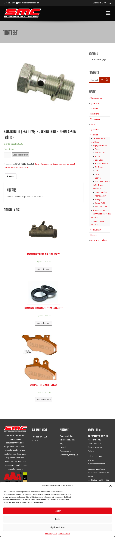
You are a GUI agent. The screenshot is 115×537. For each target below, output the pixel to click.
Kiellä (57, 519)
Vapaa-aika (95, 119)
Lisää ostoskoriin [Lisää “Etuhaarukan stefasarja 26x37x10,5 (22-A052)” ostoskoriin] (43, 323)
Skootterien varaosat (101, 210)
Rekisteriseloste (64, 533)
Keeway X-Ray (100, 196)
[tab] (10, 176)
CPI (96, 170)
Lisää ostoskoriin (20, 154)
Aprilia (97, 156)
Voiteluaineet (95, 230)
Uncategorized (96, 98)
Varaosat (94, 135)
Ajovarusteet (95, 129)
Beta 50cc (99, 160)
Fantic (97, 149)
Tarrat (92, 124)
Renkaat (93, 235)
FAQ (61, 443)
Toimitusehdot (66, 436)
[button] (110, 485)
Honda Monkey (101, 192)
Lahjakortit (94, 114)
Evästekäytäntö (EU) (69, 454)
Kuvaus (10, 176)
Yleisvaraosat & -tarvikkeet (16, 167)
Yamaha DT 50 (101, 206)
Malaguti (98, 199)
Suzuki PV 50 (100, 203)
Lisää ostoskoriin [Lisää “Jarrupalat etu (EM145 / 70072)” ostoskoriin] (43, 399)
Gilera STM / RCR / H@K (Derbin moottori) (101, 185)
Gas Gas (98, 178)
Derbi (37, 164)
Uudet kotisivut (40, 436)
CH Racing (99, 167)
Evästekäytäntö (51, 533)
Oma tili (63, 447)
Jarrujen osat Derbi (49, 164)
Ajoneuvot (94, 103)
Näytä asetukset (57, 527)
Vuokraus (94, 108)
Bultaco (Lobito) (101, 163)
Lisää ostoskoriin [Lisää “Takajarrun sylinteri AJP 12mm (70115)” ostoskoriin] (43, 269)
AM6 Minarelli (100, 152)
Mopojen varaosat (67, 164)
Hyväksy (57, 510)
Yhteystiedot (65, 451)
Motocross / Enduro (98, 240)
